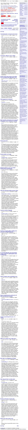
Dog (11, 419)
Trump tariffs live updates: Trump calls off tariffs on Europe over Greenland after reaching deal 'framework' (23, 80)
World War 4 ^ (3, 102)
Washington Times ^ (4, 157)
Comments (10, 28)
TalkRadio (9, 9)
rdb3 (10, 35)
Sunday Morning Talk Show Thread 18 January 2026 (23, 29)
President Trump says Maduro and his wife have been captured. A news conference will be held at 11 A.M (23, 67)
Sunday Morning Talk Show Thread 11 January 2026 (23, 38)
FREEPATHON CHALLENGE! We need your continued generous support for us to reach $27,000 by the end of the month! (23, 33)
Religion (21, 9)
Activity (6, 28)
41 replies (13, 35)
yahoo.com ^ (3, 279)
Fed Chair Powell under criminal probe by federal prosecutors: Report (23, 120)
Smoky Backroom (21, 13)
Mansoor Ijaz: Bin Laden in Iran (6, 418)
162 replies (13, 339)
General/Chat (22, 6)
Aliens (2, 6)
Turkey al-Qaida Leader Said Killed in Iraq (8, 276)
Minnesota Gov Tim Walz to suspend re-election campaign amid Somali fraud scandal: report (23, 46)
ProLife (12, 5)
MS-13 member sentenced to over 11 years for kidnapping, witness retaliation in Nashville (9, 120)
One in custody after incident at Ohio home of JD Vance (23, 50)
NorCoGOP (12, 191)
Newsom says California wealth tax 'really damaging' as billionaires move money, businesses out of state (23, 101)
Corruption (16, 6)
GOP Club (21, 7)
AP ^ (2, 59)
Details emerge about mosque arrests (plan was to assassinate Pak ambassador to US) (8, 77)
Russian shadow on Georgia (5, 154)
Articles (2, 28)
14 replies (13, 56)
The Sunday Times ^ (4, 382)
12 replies (15, 191)
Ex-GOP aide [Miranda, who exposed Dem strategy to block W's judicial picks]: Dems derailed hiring (8, 253)
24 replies (15, 122)
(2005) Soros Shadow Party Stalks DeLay (8, 338)
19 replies (13, 255)
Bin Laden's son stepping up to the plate (8, 358)
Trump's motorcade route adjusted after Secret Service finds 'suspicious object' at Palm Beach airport (23, 115)
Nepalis (11, 277)
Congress (4, 7)
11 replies (16, 169)
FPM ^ (2, 37)
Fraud (7, 7)
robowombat (12, 100)
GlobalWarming (11, 6)
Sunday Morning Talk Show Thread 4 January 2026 (23, 53)
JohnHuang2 (12, 155)
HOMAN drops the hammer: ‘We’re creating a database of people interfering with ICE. (23, 89)
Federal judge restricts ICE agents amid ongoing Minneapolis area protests (23, 85)
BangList (15, 5)
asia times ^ (3, 402)
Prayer (2, 5)
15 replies (16, 359)
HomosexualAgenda (6, 6)
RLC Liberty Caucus (22, 11)
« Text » (17, 29)
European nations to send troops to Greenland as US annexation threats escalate (23, 97)
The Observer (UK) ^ (4, 213)
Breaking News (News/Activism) (22, 26)
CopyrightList (3, 11)
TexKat (11, 56)
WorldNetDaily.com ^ (4, 361)
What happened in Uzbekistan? (6, 99)
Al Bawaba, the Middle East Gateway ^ (7, 299)
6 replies (15, 297)
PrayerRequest (5, 5)
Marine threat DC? (4, 140)
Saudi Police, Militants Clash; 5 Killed (7, 55)
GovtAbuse (14, 7)
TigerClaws (11, 122)
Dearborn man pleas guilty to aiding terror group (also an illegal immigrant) (8, 231)
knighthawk (12, 297)
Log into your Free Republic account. (22, 22)
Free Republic (3, 0)
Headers (13, 29)
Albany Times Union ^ (4, 80)
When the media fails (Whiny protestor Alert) (9, 190)
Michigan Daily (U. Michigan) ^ (6, 193)
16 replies (14, 211)
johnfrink (10, 78)
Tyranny (2, 8)
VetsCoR (21, 14)
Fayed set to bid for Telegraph (6, 210)
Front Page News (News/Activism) (22, 76)
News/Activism (22, 8)
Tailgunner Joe (12, 169)
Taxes (1, 7)
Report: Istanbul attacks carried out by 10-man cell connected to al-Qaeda (8, 296)
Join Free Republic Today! (23, 18)
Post (27, 5)
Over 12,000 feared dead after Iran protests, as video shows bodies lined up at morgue (23, 106)
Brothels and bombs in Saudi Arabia (7, 398)
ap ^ (2, 235)
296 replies (13, 419)
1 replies (16, 155)
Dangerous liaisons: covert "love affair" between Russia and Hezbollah (8, 168)
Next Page (2, 31)
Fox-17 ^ (2, 123)
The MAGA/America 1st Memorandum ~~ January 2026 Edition (23, 71)
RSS (18, 425)
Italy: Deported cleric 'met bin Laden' (7, 379)
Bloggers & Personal (21, 5)
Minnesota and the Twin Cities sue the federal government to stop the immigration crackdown (23, 111)
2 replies (15, 100)
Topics (25, 5)
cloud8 (11, 255)
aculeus (11, 211)
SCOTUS (9, 5)
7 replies (14, 78)
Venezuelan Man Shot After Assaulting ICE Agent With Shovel (23, 93)
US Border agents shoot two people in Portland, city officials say (23, 41)
